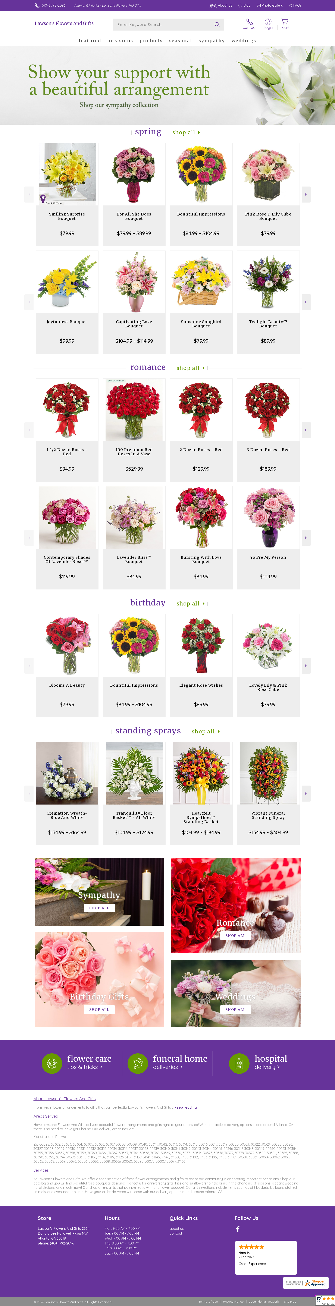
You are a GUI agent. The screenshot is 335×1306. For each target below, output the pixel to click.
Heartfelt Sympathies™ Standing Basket (201, 817)
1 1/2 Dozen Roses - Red (67, 451)
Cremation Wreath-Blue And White (67, 815)
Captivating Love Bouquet (134, 323)
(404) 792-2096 (53, 5)
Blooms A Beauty (67, 685)
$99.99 (67, 341)
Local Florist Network (264, 1301)
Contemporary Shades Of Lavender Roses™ (67, 559)
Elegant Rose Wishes (201, 685)
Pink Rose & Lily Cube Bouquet (268, 216)
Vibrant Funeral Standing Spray (268, 815)
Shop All (183, 132)
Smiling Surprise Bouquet (67, 216)
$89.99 (268, 341)
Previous (29, 194)
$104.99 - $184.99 (201, 832)
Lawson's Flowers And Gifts (64, 23)
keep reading (186, 1107)
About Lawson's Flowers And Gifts (65, 1098)
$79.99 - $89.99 (134, 233)
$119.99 (67, 576)
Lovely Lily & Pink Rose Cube (268, 687)
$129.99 (201, 469)
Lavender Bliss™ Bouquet (134, 559)
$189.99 (268, 469)
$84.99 (134, 576)
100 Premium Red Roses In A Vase (134, 451)
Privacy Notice (233, 1301)
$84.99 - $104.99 (201, 233)
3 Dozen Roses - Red (268, 449)
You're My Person (268, 557)
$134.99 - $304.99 (268, 832)
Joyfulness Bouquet (67, 321)
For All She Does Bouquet (134, 216)
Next (306, 194)
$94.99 (67, 469)
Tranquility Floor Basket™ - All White (134, 815)
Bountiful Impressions (201, 214)
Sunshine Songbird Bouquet (201, 323)
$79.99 (67, 233)
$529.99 (134, 469)
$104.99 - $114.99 (134, 341)
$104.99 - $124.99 (134, 832)
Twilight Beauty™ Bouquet (268, 323)
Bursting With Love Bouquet (201, 559)
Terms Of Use (208, 1301)
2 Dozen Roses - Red (201, 449)
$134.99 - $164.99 (67, 832)
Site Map (290, 1301)
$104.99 (268, 576)
